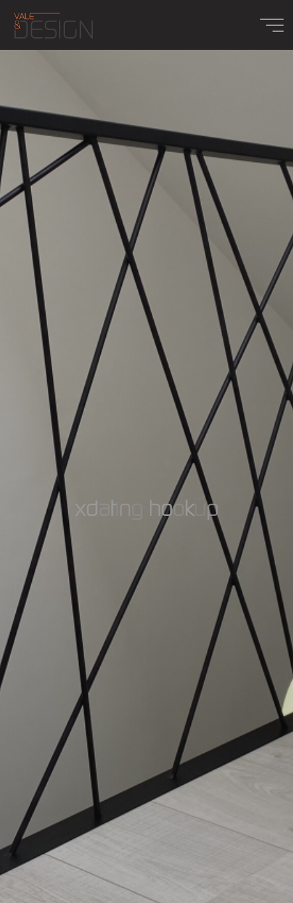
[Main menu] (272, 25)
